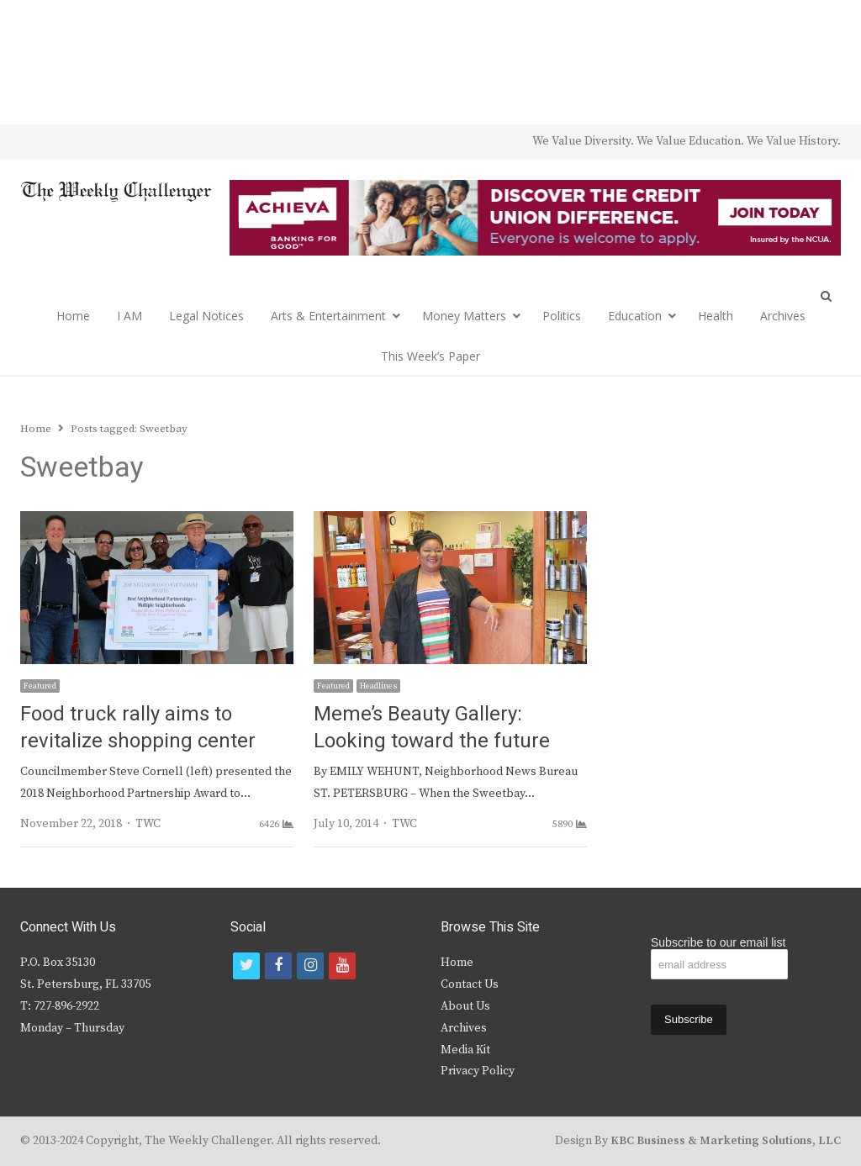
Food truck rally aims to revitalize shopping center (138, 727)
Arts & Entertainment (328, 316)
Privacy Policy (478, 1071)
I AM (129, 316)
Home (73, 316)
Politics (561, 316)
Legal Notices (206, 316)
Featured (40, 686)
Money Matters (464, 316)
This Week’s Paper (430, 356)
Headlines (378, 686)
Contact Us (470, 984)
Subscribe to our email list (718, 942)
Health (715, 316)
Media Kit (465, 1050)
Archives (783, 316)
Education (635, 316)
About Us (465, 1006)
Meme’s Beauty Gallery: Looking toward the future (432, 727)
